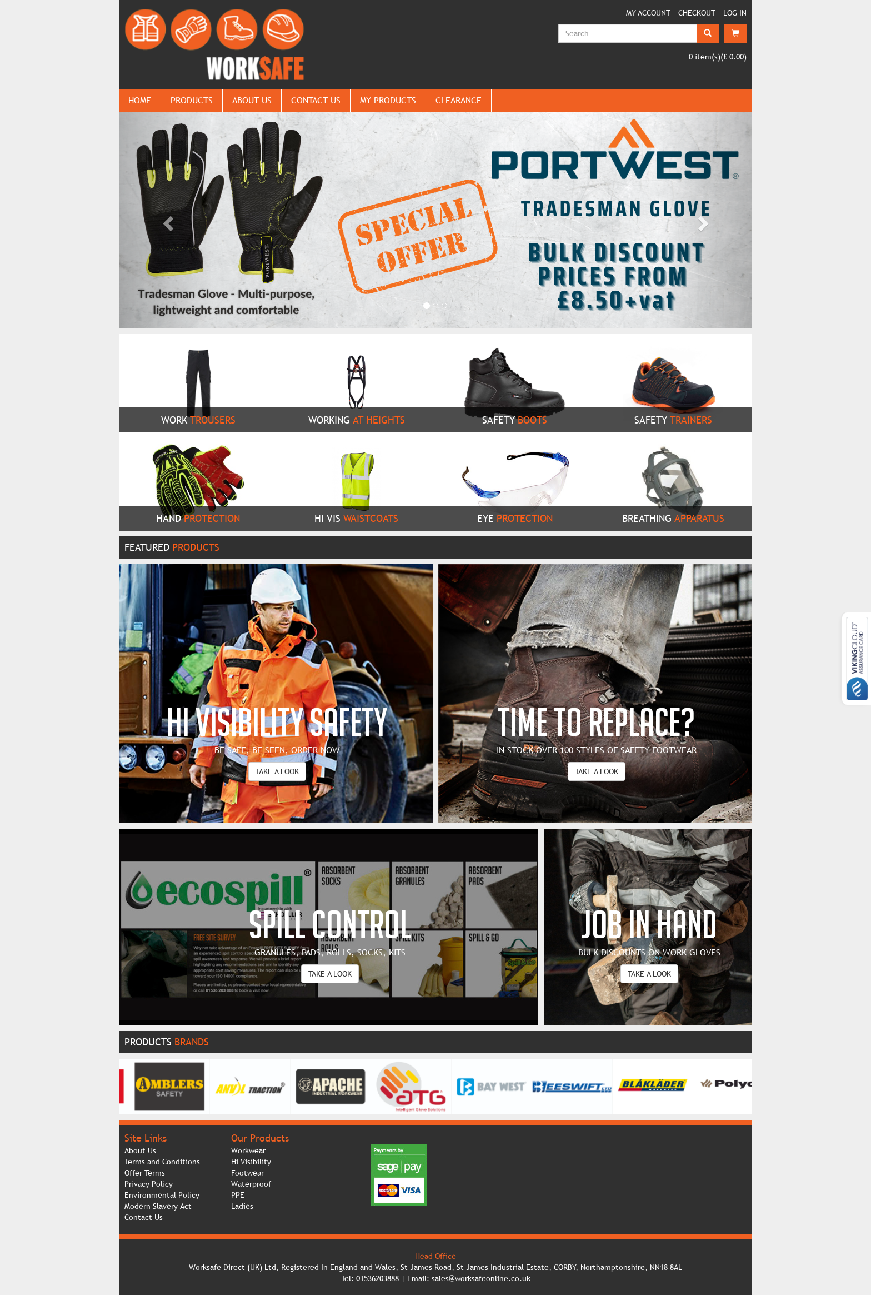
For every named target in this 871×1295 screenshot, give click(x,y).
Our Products (260, 1138)
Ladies (242, 1206)
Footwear (247, 1173)
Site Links (145, 1138)
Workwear (248, 1150)
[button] (166, 220)
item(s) (704, 57)
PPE (237, 1195)
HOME (139, 100)
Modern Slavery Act (158, 1206)
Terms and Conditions (162, 1162)
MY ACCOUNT (648, 13)
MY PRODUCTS (388, 100)
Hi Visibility (251, 1162)
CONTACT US (316, 100)
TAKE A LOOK (277, 771)
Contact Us (143, 1217)
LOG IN (735, 13)
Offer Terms (144, 1173)
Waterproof (251, 1184)
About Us (140, 1150)
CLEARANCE (459, 100)
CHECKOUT (696, 13)
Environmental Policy (161, 1195)
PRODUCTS (192, 100)
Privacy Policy (148, 1184)
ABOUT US (252, 100)
